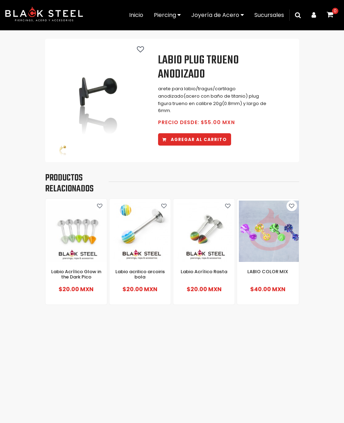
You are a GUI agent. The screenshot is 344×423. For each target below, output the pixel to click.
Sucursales (269, 15)
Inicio (136, 15)
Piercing (167, 15)
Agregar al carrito (194, 139)
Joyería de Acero (217, 15)
